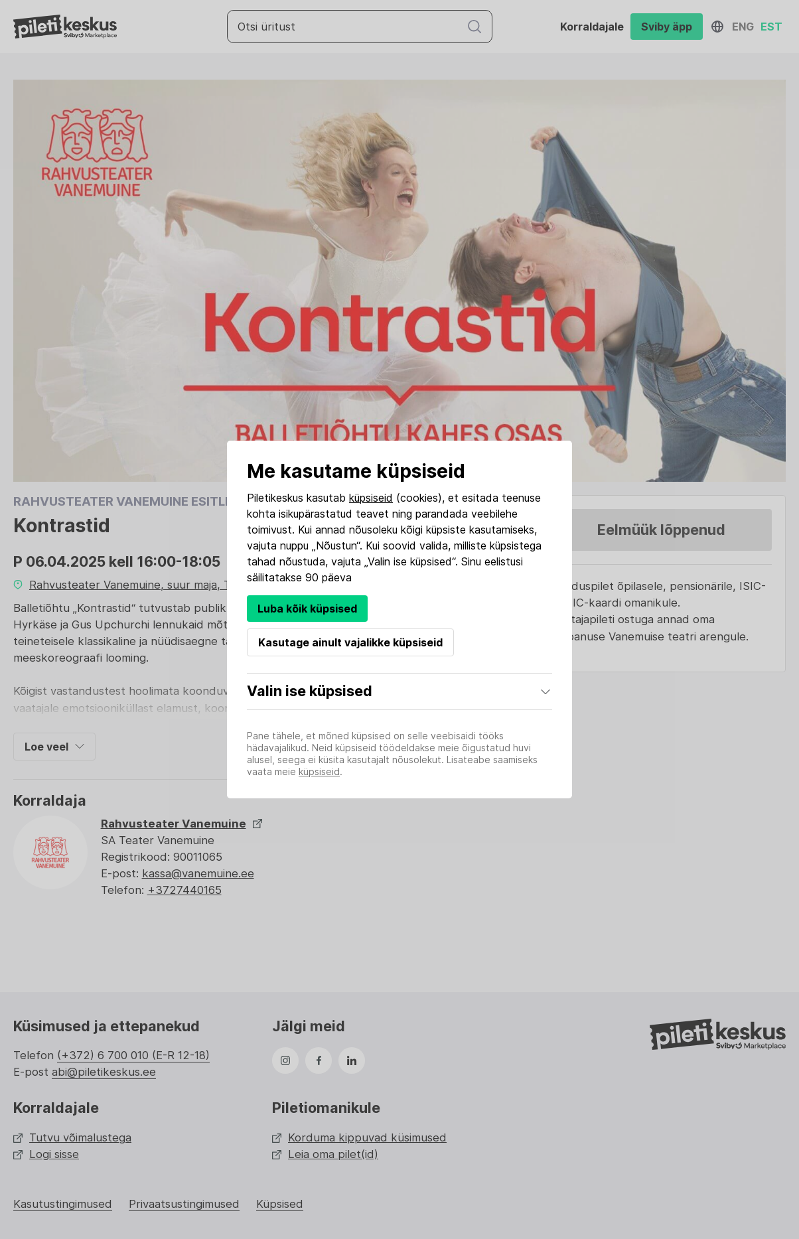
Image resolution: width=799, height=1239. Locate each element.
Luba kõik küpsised (307, 608)
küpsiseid (371, 497)
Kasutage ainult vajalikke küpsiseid (350, 642)
